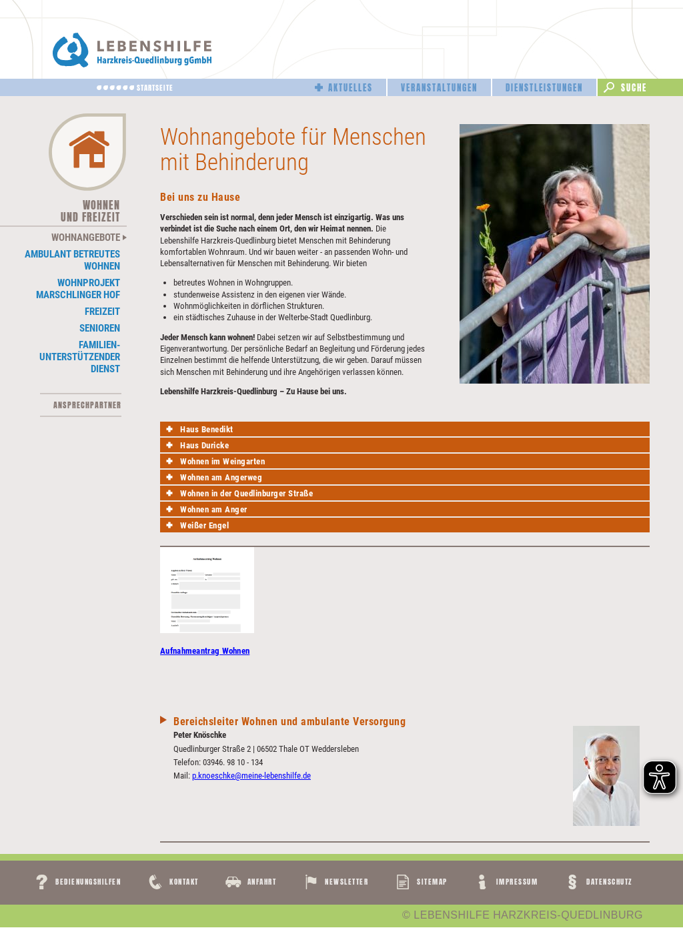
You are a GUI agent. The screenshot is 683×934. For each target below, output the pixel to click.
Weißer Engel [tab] (204, 525)
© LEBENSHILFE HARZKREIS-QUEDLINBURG (522, 915)
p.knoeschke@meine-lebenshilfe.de (251, 776)
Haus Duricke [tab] (204, 445)
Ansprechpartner (87, 405)
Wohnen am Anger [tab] (213, 509)
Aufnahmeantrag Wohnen (204, 651)
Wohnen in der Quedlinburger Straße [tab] (246, 493)
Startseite (155, 87)
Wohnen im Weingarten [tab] (222, 461)
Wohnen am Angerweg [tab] (221, 477)
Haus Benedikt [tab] (206, 429)
